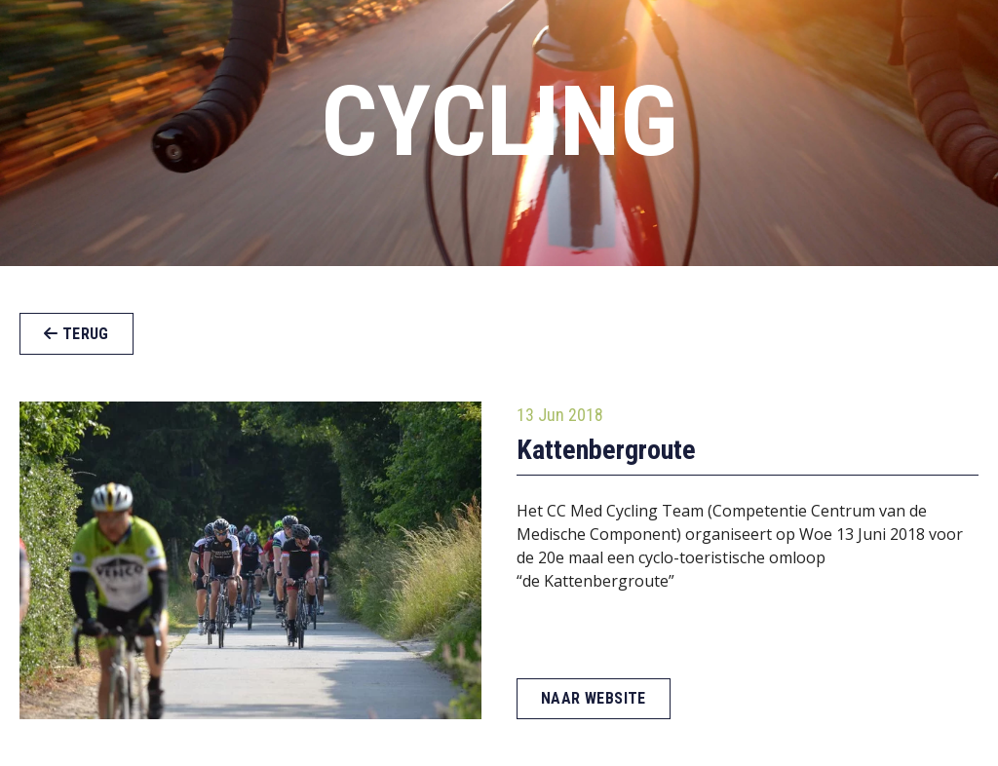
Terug (76, 334)
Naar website (593, 698)
